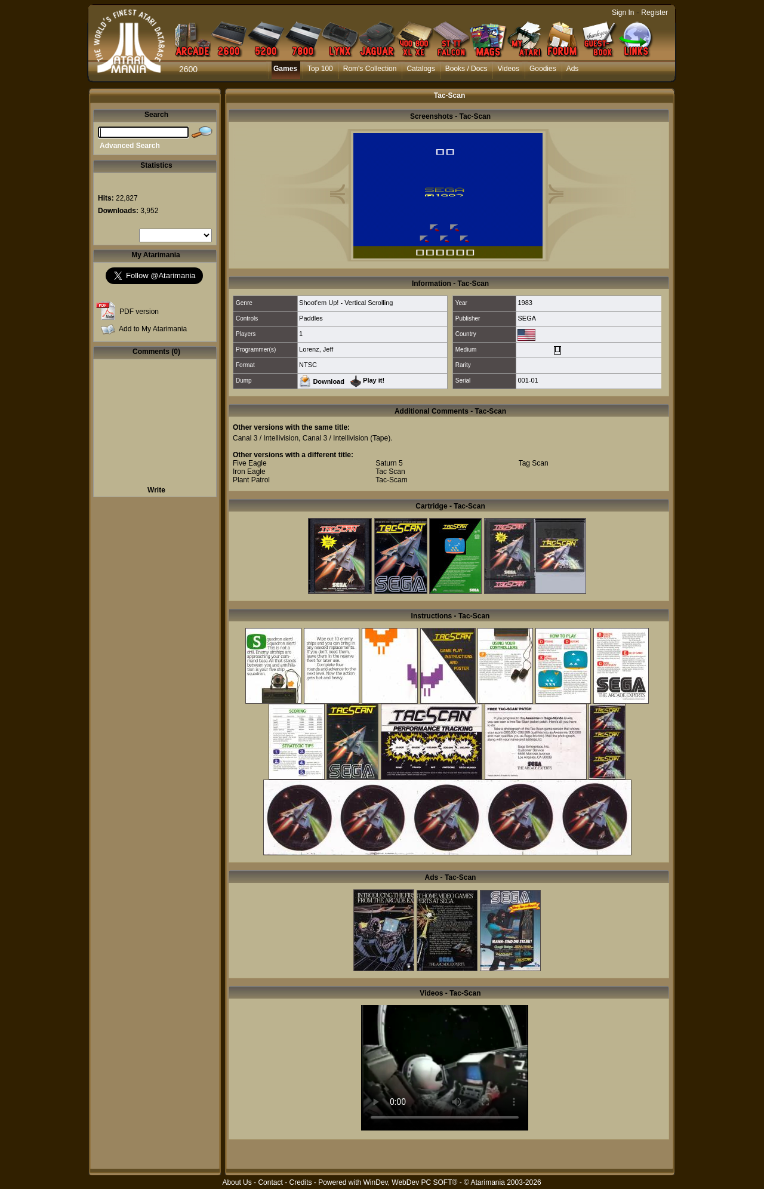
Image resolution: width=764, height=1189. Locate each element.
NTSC (308, 364)
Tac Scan (390, 471)
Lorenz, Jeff (316, 349)
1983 (524, 302)
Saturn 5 (388, 463)
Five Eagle (250, 463)
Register (654, 12)
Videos (508, 68)
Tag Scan (534, 463)
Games (285, 68)
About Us (236, 1182)
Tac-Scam (391, 480)
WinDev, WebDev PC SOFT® (410, 1182)
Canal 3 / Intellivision (265, 438)
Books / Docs (466, 68)
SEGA (526, 318)
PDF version (139, 311)
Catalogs (420, 68)
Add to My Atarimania (153, 329)
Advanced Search (130, 145)
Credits (300, 1182)
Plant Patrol (251, 480)
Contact (270, 1182)
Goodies (542, 68)
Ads (572, 68)
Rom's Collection (370, 68)
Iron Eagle (249, 471)
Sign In (623, 12)
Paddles (311, 318)
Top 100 (320, 68)
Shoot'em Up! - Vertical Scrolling (346, 302)
